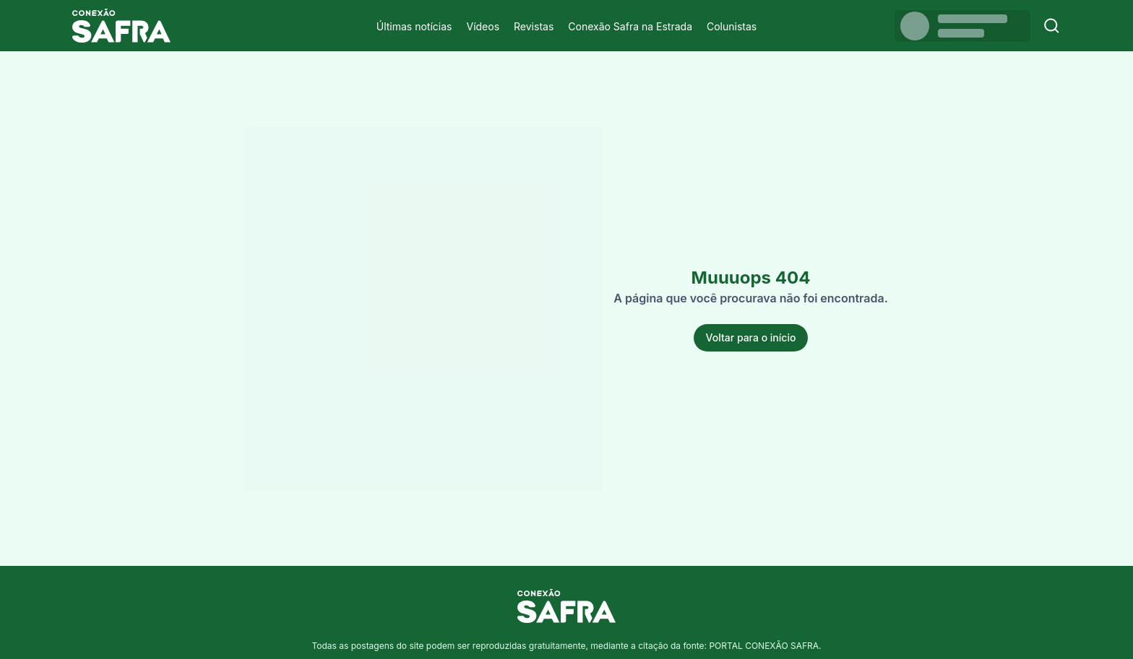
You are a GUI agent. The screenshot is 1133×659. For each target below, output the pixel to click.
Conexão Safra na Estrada (630, 26)
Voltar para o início (751, 337)
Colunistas (732, 26)
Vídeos (482, 26)
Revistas (533, 26)
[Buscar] (1052, 26)
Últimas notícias (414, 26)
